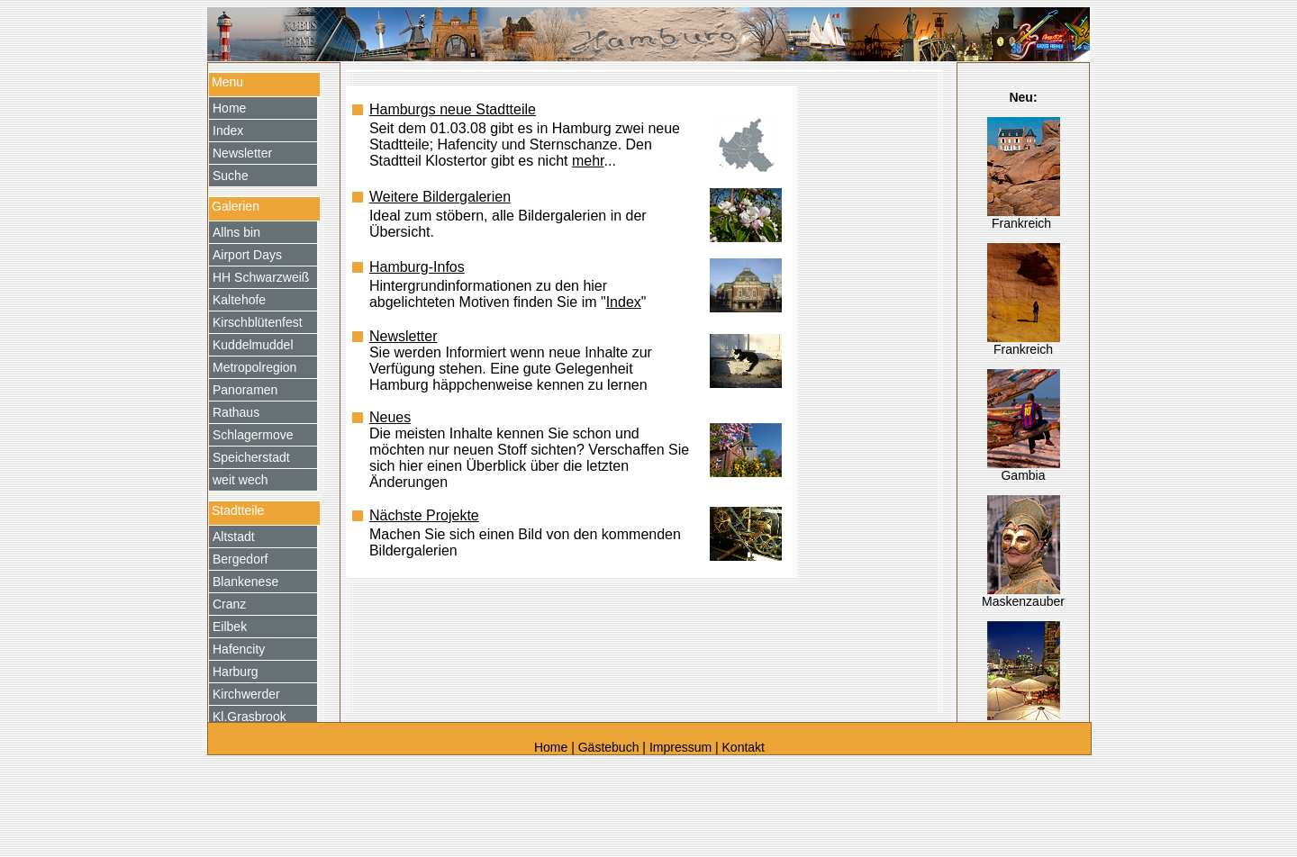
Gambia (1023, 475)
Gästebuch (608, 747)
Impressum (680, 747)
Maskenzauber (1023, 601)
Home (552, 747)
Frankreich (1023, 223)
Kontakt (743, 747)
